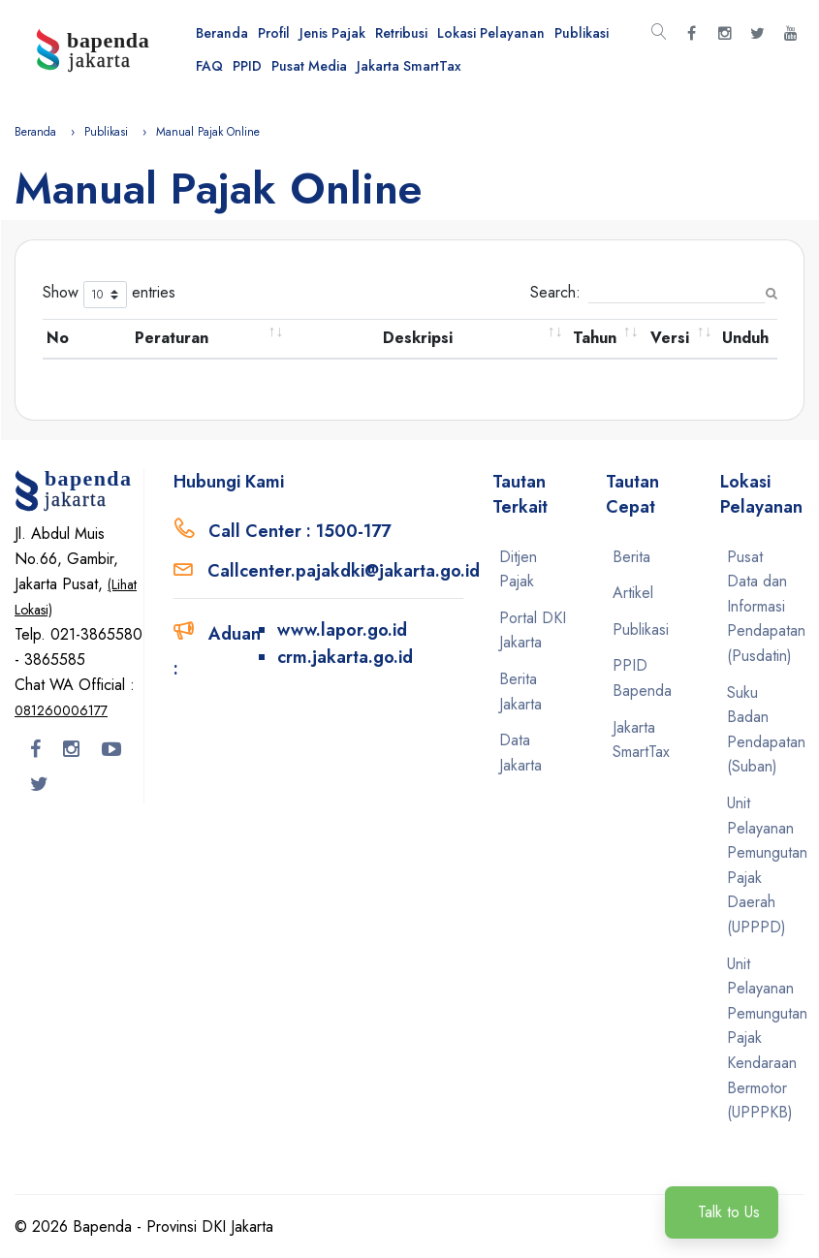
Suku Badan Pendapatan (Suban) (762, 729)
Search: (648, 292)
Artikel (633, 593)
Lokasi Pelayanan (491, 33)
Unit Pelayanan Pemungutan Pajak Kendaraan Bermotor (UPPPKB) (762, 1038)
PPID (247, 66)
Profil (274, 33)
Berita (631, 557)
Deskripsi (418, 338)
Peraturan (171, 338)
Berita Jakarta (520, 691)
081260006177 (61, 710)
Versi (669, 338)
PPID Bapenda (642, 678)
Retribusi (401, 33)
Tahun (594, 338)
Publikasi (581, 33)
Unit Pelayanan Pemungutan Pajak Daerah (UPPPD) (762, 865)
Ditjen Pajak (518, 569)
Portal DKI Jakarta (532, 630)
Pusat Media (309, 66)
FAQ (209, 66)
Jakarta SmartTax (409, 66)
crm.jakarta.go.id (345, 657)
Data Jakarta (520, 752)
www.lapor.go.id (342, 630)
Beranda (222, 33)
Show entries (109, 294)
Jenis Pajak (332, 33)
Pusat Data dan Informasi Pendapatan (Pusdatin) (762, 606)
